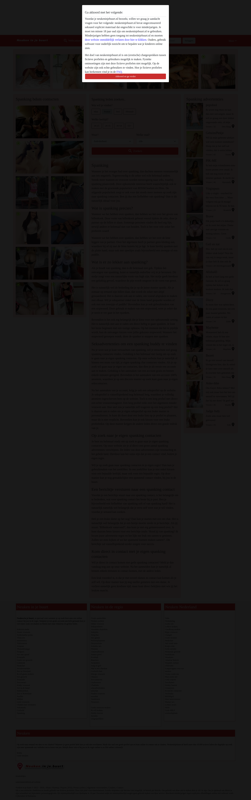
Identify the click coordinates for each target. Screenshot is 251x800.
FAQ (119, 71)
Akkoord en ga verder (125, 76)
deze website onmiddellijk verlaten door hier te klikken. (116, 39)
